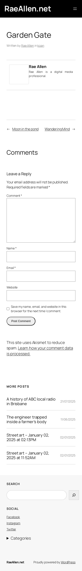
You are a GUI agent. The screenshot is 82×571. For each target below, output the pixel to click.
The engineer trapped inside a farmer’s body (27, 419)
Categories (21, 538)
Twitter (11, 529)
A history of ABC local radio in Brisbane (31, 401)
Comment (14, 195)
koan (40, 45)
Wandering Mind (57, 129)
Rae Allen (27, 45)
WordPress (68, 562)
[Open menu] (75, 8)
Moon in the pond (25, 129)
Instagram (13, 523)
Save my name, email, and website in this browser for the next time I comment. (38, 308)
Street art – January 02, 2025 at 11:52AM (28, 455)
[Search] (74, 495)
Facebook (13, 517)
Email (11, 268)
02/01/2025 (67, 437)
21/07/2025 (67, 401)
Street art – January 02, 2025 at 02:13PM (28, 437)
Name (11, 248)
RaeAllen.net (27, 8)
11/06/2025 (68, 419)
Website (12, 287)
